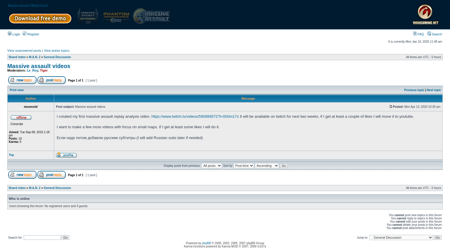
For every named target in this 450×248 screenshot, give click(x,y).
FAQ (418, 34)
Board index (17, 57)
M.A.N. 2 (34, 57)
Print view (17, 90)
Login (14, 34)
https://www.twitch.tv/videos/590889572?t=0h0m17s (195, 116)
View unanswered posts (24, 50)
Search (434, 34)
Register (31, 34)
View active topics (56, 50)
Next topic (434, 90)
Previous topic (414, 90)
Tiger (44, 70)
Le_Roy (32, 70)
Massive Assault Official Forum (28, 5)
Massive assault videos (38, 66)
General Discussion (57, 57)
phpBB (206, 243)
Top (11, 155)
